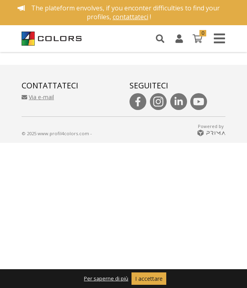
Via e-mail (38, 97)
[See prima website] (211, 133)
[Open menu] (217, 38)
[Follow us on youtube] (198, 101)
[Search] (160, 38)
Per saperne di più (106, 278)
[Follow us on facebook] (137, 101)
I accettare (149, 278)
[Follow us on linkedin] (178, 101)
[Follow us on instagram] (158, 101)
